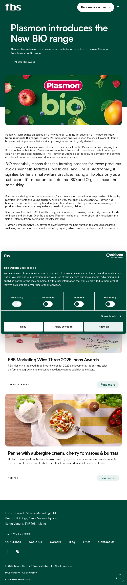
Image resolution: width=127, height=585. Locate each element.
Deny (23, 326)
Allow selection (63, 326)
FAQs (86, 542)
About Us (35, 542)
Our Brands (13, 542)
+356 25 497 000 (17, 534)
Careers (55, 542)
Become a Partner (93, 7)
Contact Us (106, 542)
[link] (95, 7)
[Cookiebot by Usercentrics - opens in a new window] (108, 255)
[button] (118, 7)
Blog (72, 542)
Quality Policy (29, 572)
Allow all (104, 326)
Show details (109, 316)
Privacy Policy (12, 572)
